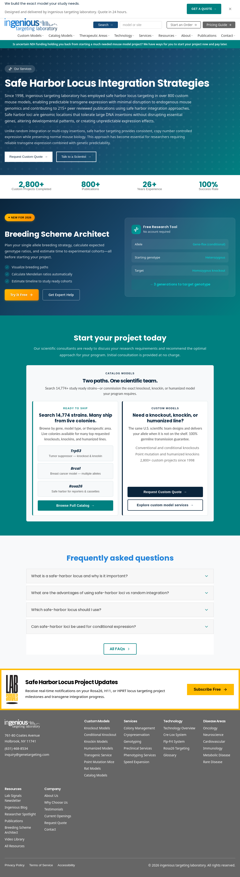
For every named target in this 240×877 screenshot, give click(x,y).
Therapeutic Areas (94, 35)
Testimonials (53, 809)
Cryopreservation (137, 734)
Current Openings (57, 816)
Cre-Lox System (174, 734)
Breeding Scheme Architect (18, 830)
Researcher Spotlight (20, 814)
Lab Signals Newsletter (13, 798)
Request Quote (55, 823)
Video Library (14, 839)
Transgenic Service (98, 755)
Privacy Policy (15, 865)
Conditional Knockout (100, 734)
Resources (167, 35)
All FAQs (120, 649)
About (187, 35)
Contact (228, 35)
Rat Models (92, 768)
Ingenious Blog (16, 807)
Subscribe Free (210, 689)
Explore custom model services (165, 505)
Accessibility (66, 865)
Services (146, 35)
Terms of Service (41, 865)
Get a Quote (204, 9)
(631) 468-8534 (16, 748)
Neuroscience (213, 734)
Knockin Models (96, 741)
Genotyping (132, 741)
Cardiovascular (214, 741)
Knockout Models (97, 728)
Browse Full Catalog (75, 505)
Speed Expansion (136, 762)
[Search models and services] (141, 25)
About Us (51, 795)
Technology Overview (179, 728)
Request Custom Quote (165, 492)
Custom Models (31, 35)
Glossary (169, 755)
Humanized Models (98, 748)
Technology (124, 35)
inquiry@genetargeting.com (27, 754)
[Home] (31, 24)
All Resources (15, 846)
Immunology (212, 748)
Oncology (210, 728)
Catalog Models (62, 35)
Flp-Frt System (174, 741)
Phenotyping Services (140, 755)
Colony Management (139, 728)
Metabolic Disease (216, 755)
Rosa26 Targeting (176, 748)
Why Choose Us (56, 802)
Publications (207, 35)
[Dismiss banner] (230, 9)
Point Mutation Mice (99, 762)
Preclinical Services (138, 748)
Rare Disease (212, 762)
